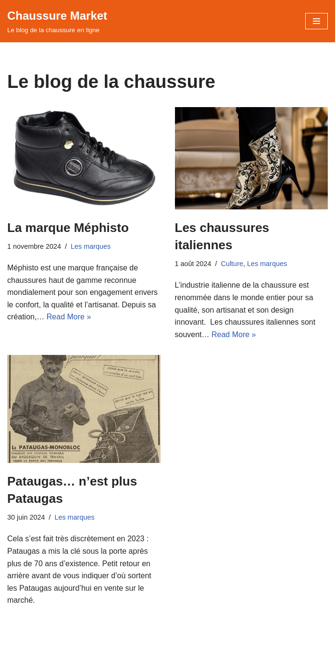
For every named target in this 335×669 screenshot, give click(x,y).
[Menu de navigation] (316, 21)
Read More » (69, 317)
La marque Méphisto (68, 227)
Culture (232, 264)
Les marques (91, 246)
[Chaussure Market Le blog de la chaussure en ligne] (57, 21)
